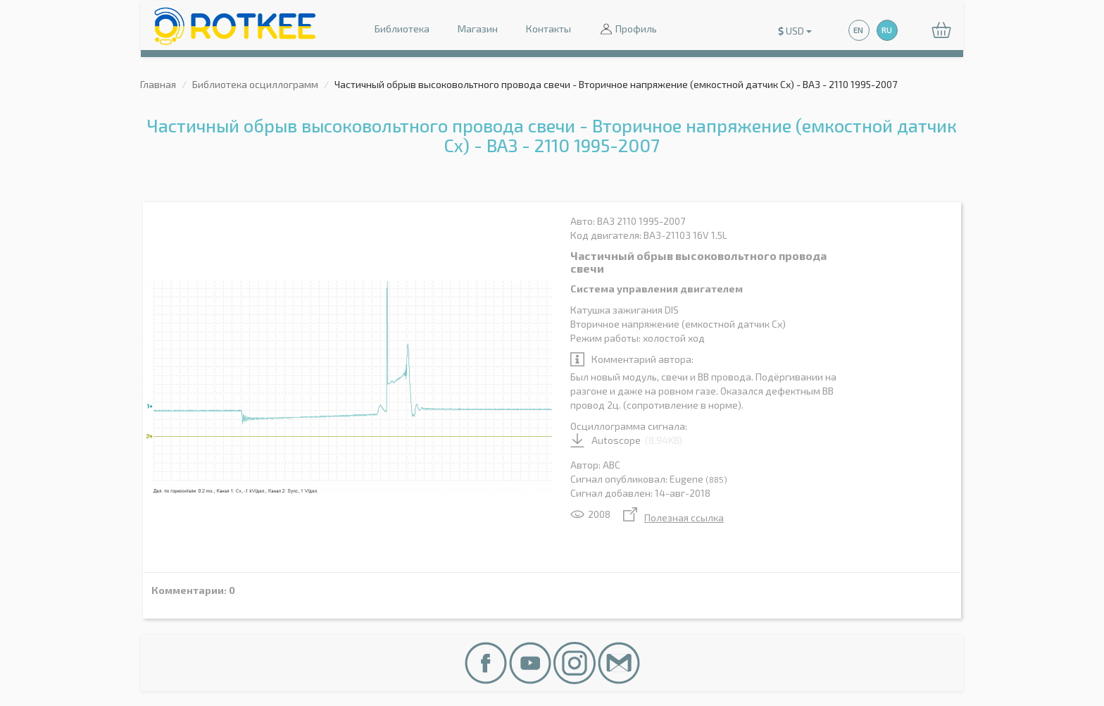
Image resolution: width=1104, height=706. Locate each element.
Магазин (478, 29)
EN (858, 30)
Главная (158, 84)
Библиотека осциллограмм (255, 84)
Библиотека (402, 29)
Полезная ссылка (673, 518)
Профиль (628, 30)
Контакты (548, 29)
